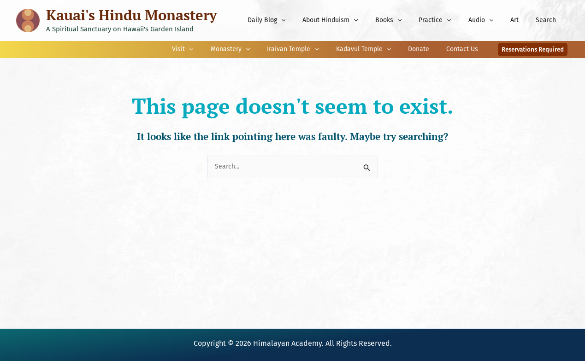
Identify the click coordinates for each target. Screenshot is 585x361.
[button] (532, 49)
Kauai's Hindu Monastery (131, 15)
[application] (308, 20)
